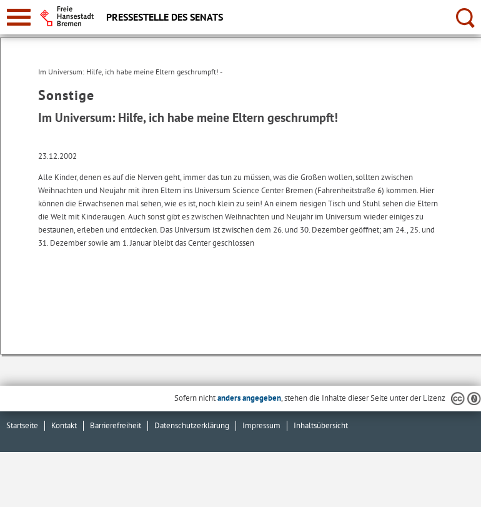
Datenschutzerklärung (191, 425)
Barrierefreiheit (115, 425)
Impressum (261, 425)
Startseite (22, 425)
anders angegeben (249, 398)
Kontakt (64, 425)
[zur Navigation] (18, 17)
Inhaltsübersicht (321, 425)
